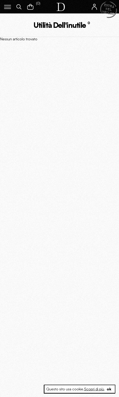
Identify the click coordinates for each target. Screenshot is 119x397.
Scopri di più (94, 389)
